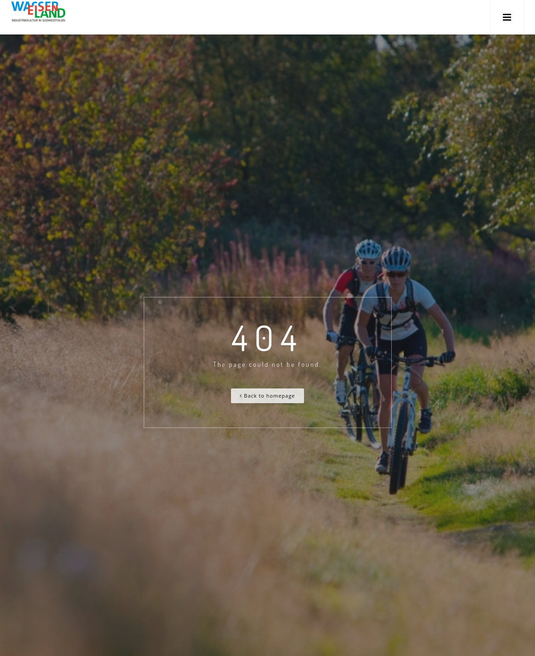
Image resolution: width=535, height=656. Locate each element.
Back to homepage (267, 395)
